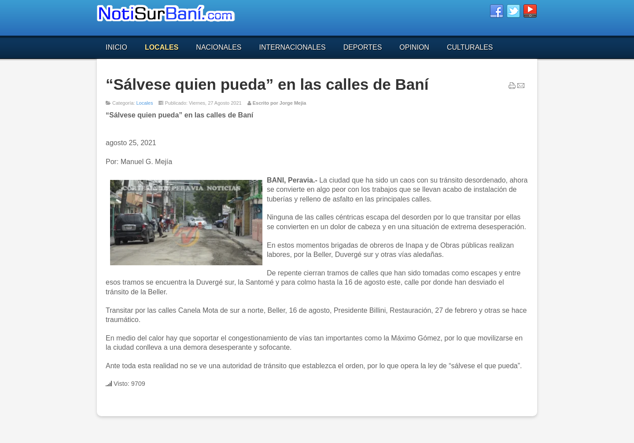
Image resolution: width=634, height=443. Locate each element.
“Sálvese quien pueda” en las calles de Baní (267, 84)
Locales (144, 103)
